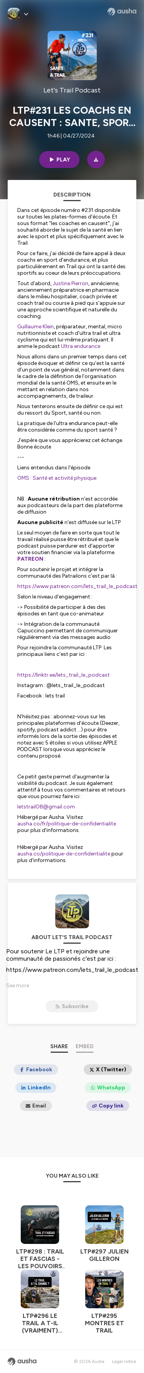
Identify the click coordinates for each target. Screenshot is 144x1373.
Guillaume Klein (35, 326)
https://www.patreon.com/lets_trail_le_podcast (77, 586)
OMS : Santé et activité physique (56, 478)
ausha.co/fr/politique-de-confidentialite (66, 823)
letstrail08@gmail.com (46, 806)
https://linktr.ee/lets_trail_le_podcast (63, 675)
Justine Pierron (70, 283)
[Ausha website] (122, 11)
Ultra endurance (80, 346)
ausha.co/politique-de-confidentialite (63, 853)
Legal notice (124, 1361)
